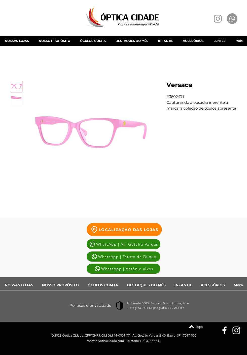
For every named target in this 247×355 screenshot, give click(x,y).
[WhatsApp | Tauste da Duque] (123, 256)
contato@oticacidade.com (105, 341)
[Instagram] (218, 18)
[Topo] (191, 326)
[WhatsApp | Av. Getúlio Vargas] (123, 244)
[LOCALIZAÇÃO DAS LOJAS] (124, 229)
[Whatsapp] (232, 18)
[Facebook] (224, 330)
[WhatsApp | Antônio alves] (123, 269)
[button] (93, 41)
